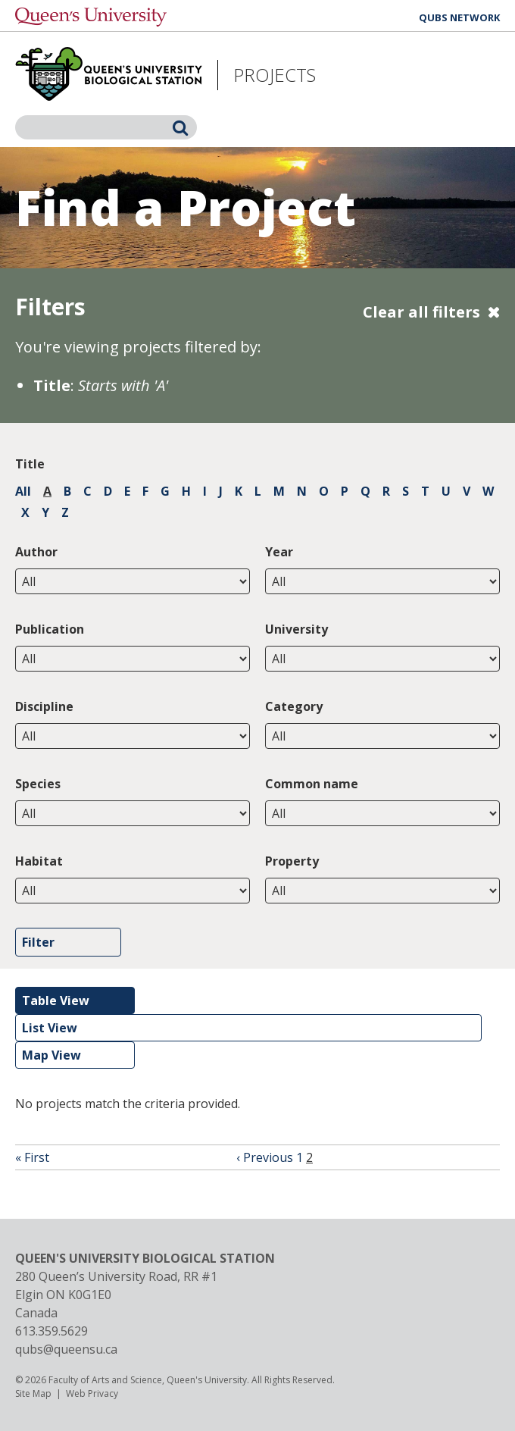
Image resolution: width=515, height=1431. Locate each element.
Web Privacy (92, 1393)
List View (49, 1027)
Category (294, 706)
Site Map (33, 1393)
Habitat (39, 861)
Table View (55, 1000)
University (296, 629)
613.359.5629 (51, 1331)
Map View (51, 1055)
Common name (311, 783)
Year (279, 551)
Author (36, 551)
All (23, 491)
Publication (49, 629)
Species (38, 783)
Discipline (44, 706)
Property (292, 861)
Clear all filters (421, 312)
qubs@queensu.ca (66, 1349)
